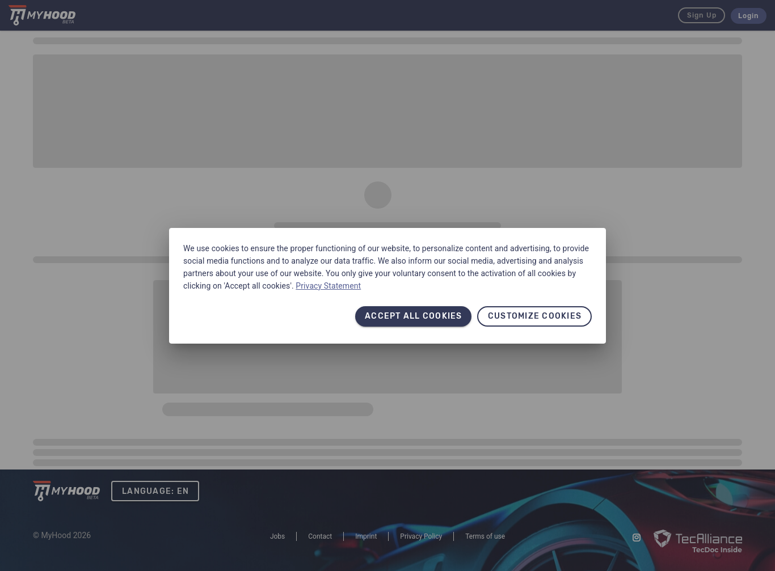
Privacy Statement (328, 285)
